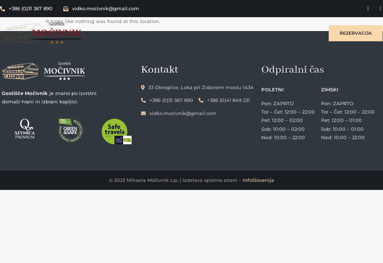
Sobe (187, 24)
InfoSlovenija (258, 181)
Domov (117, 24)
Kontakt (298, 39)
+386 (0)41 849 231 (236, 98)
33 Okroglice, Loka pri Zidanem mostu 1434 (209, 85)
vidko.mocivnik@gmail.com (101, 8)
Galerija (299, 24)
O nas (216, 24)
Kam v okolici (256, 24)
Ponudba (153, 24)
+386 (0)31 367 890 (26, 8)
